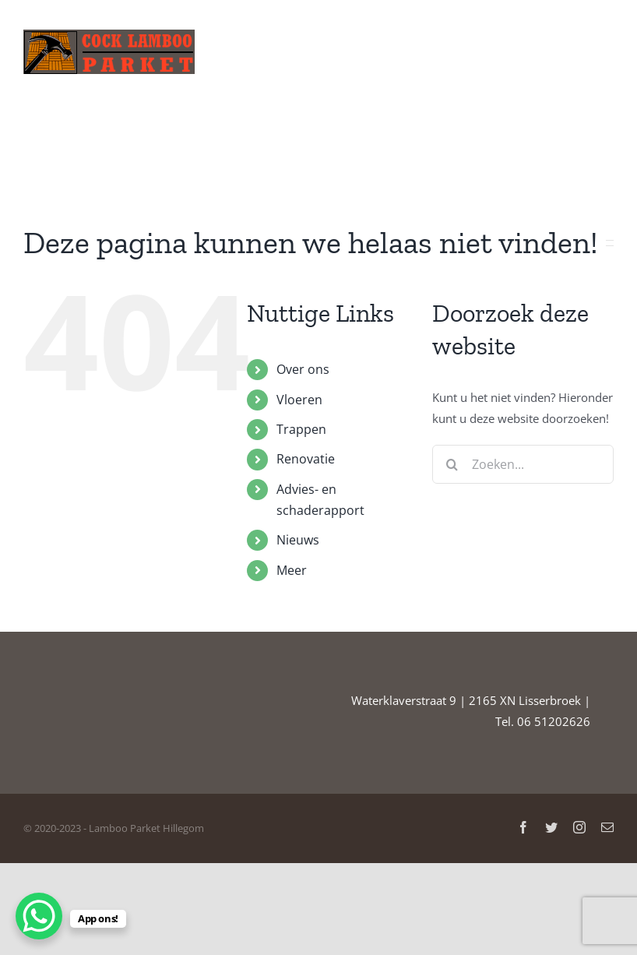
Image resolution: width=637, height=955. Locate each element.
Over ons (302, 369)
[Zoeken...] (523, 464)
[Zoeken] (451, 464)
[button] (589, 136)
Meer (291, 570)
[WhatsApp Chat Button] (39, 916)
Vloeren (299, 399)
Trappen (301, 429)
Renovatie (305, 458)
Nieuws (297, 539)
